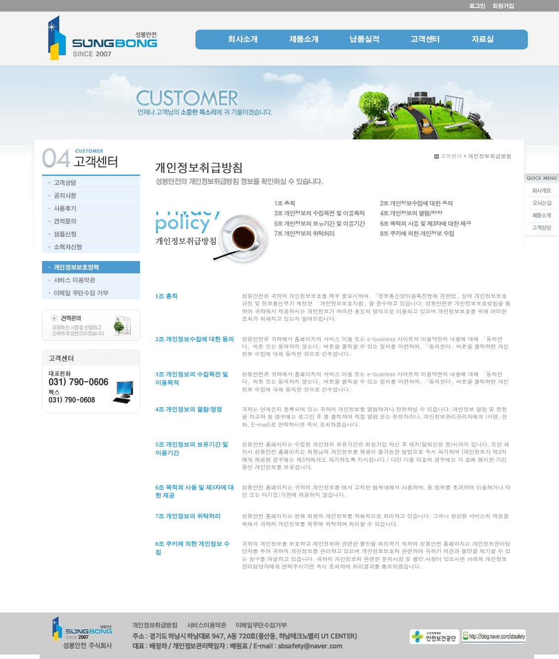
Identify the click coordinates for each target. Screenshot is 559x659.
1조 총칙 (284, 203)
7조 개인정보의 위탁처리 (304, 233)
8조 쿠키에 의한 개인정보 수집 (417, 233)
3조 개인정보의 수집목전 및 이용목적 (319, 213)
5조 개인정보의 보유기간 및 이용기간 (319, 223)
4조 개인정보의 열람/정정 (411, 213)
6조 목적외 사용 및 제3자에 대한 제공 (425, 223)
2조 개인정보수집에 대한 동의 (416, 203)
